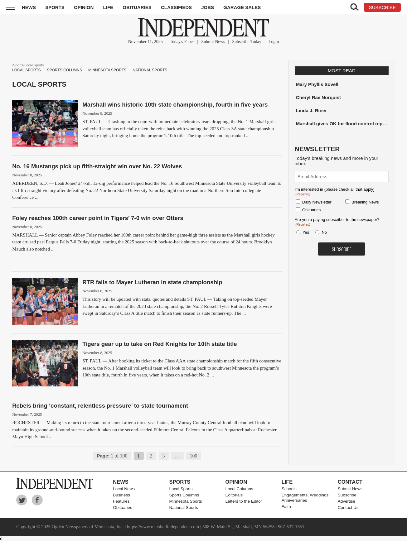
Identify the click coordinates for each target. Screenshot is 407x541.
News (29, 7)
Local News (124, 488)
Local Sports (26, 70)
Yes (305, 232)
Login (274, 41)
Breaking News (365, 202)
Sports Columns (64, 70)
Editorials (234, 495)
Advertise (346, 501)
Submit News (213, 41)
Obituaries (137, 7)
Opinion (84, 7)
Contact (350, 482)
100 (193, 455)
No (324, 232)
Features (121, 501)
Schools (289, 488)
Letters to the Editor (243, 501)
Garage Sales (242, 7)
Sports (55, 7)
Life (108, 7)
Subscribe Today (246, 41)
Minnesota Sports (107, 70)
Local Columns (239, 488)
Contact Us (348, 507)
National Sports (150, 70)
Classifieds (176, 7)
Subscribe (347, 495)
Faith (286, 506)
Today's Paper (182, 41)
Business (121, 495)
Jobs (207, 7)
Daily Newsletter (317, 202)
